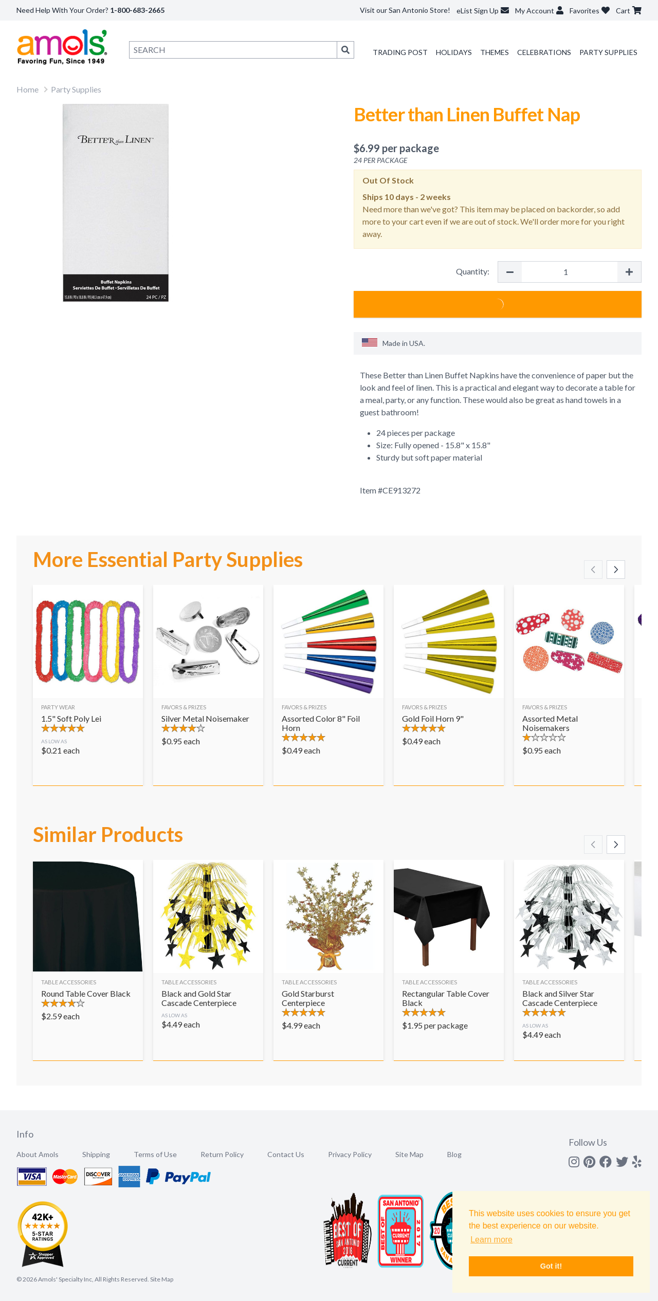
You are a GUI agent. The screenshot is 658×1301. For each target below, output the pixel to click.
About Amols (37, 1154)
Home (27, 89)
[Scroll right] (616, 569)
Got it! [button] (551, 1266)
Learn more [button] (491, 1239)
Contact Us (285, 1154)
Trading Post (400, 52)
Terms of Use (155, 1154)
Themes (494, 52)
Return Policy (222, 1154)
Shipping (96, 1154)
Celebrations (544, 52)
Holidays (454, 52)
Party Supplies (608, 52)
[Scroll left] (593, 569)
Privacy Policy (350, 1154)
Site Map (409, 1154)
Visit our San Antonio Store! (405, 10)
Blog (454, 1154)
